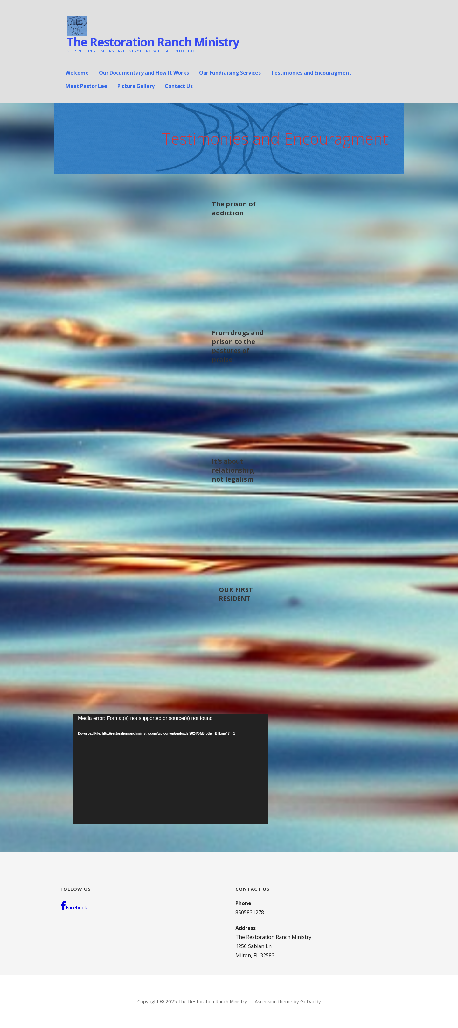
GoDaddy (310, 1001)
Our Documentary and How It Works (144, 72)
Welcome (77, 72)
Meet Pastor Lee (86, 85)
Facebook (73, 905)
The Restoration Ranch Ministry (153, 41)
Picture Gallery (136, 85)
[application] (170, 769)
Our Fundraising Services (230, 72)
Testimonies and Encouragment (311, 72)
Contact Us (178, 85)
